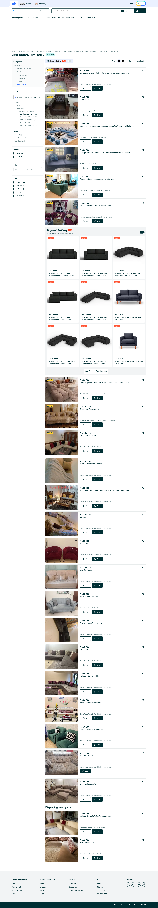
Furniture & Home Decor (26, 51)
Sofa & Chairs (41, 51)
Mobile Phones (33, 18)
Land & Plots (90, 18)
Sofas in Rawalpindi (67, 51)
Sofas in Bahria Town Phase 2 (109, 51)
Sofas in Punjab (53, 51)
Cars (42, 18)
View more (22, 84)
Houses (61, 18)
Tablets (80, 18)
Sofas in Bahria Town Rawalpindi (86, 51)
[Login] (131, 3)
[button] (59, 61)
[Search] (140, 10)
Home (13, 51)
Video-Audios (71, 18)
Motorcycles (51, 18)
